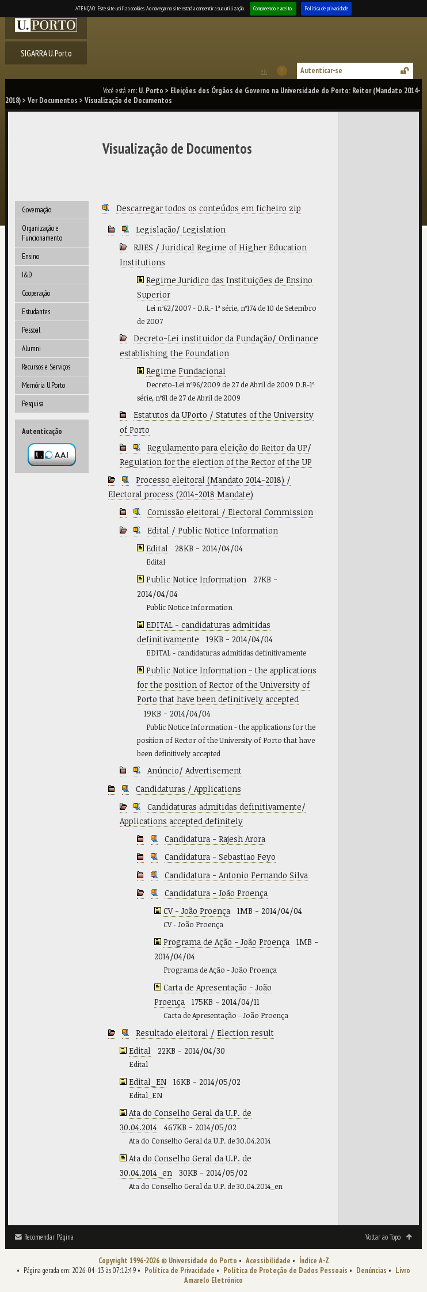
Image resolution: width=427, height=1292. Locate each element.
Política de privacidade (326, 8)
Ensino (30, 256)
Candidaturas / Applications (188, 788)
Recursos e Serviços (46, 367)
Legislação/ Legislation (181, 229)
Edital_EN (147, 1081)
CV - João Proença (196, 910)
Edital (157, 548)
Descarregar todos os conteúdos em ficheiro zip (208, 208)
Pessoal (31, 330)
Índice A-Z (314, 1261)
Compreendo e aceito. (273, 8)
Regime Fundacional (186, 370)
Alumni (31, 348)
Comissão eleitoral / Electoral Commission (230, 511)
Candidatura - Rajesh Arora (215, 838)
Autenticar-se (321, 70)
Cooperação (36, 293)
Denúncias (371, 1270)
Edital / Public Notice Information (212, 530)
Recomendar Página (49, 1237)
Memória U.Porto (43, 385)
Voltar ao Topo (383, 1237)
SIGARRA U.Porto (46, 53)
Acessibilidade (268, 1261)
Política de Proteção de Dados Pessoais (285, 1270)
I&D (27, 275)
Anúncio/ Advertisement (194, 770)
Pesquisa (33, 404)
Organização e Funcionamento (42, 233)
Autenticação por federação (52, 454)
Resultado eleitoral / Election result (205, 1032)
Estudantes (36, 312)
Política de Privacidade (179, 1270)
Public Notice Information (196, 579)
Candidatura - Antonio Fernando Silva (236, 875)
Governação (36, 210)
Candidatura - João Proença (216, 892)
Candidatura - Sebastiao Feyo (220, 856)
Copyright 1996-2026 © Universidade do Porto (167, 1261)
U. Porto (151, 91)
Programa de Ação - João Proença (226, 941)
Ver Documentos (53, 100)
